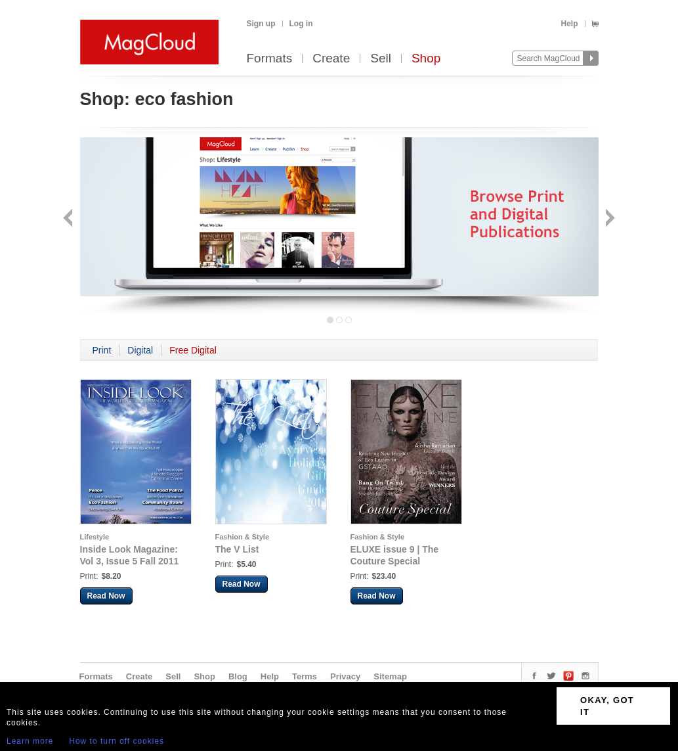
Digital (140, 350)
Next (609, 219)
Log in (301, 23)
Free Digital (193, 350)
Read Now (106, 596)
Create (331, 59)
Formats (270, 59)
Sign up (261, 23)
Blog (237, 676)
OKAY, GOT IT (607, 706)
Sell (380, 59)
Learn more (30, 741)
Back (69, 219)
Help (569, 23)
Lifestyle (95, 537)
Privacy (345, 676)
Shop (426, 59)
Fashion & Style (242, 537)
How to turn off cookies (116, 741)
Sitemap (390, 676)
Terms (304, 676)
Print (102, 350)
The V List (237, 549)
